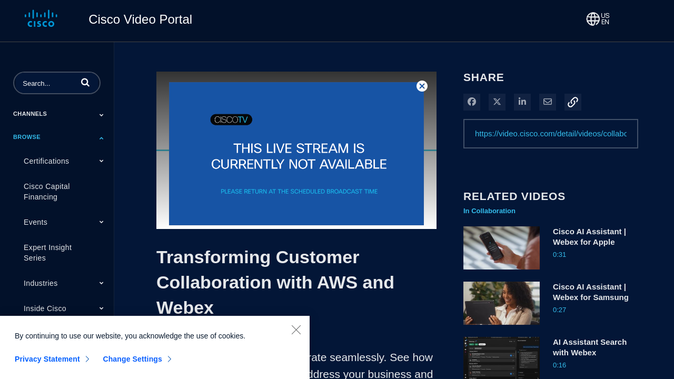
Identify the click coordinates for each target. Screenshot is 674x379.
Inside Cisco (45, 308)
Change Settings (132, 365)
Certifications (47, 161)
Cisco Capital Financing (47, 191)
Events (35, 222)
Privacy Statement (47, 365)
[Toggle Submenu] (102, 115)
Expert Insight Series (48, 252)
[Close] (296, 336)
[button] (85, 82)
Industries (41, 283)
